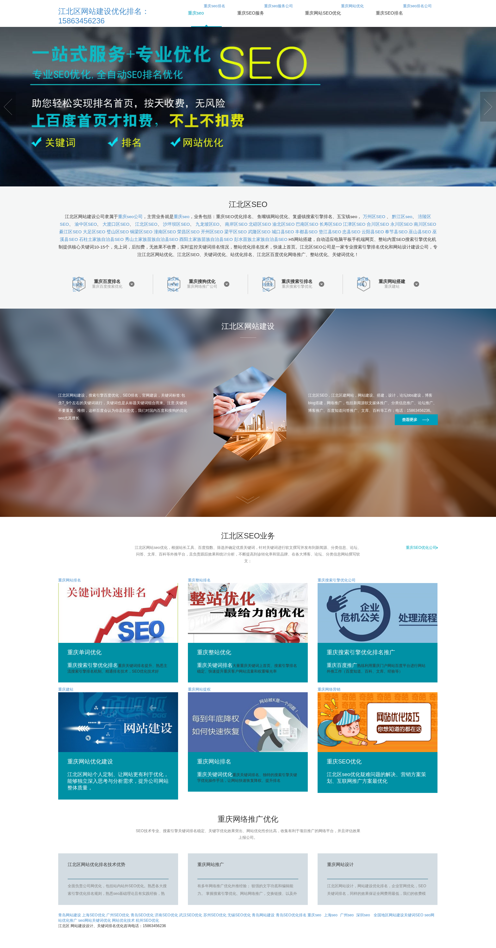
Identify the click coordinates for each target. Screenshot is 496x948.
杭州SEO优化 (147, 920)
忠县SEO (351, 231)
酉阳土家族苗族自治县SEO (206, 239)
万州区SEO (375, 216)
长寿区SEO (330, 224)
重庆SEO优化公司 (422, 547)
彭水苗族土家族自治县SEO (261, 239)
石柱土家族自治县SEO (101, 239)
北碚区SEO (260, 224)
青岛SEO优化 (142, 915)
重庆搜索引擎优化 (297, 287)
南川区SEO (425, 224)
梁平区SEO (235, 231)
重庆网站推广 (210, 864)
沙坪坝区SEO (176, 224)
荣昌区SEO (188, 231)
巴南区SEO (307, 224)
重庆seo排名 (206, 12)
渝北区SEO (283, 224)
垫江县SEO (330, 231)
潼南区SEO (165, 231)
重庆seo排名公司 (404, 12)
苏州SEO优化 (214, 915)
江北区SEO (146, 224)
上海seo (331, 915)
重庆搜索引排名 (297, 281)
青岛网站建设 (69, 915)
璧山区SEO (118, 231)
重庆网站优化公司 (78, 284)
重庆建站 (392, 287)
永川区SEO (401, 224)
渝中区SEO (86, 224)
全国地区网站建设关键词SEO (399, 915)
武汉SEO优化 (190, 915)
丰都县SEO (306, 231)
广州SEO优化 (117, 915)
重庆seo (181, 216)
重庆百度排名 (107, 281)
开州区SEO (212, 231)
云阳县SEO (373, 231)
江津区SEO (354, 224)
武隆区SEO (259, 231)
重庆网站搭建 (392, 281)
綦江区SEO (70, 231)
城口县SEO (283, 231)
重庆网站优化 (334, 12)
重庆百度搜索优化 (107, 287)
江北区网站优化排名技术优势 (96, 864)
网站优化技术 (123, 920)
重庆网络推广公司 (202, 287)
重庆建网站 (363, 282)
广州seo (347, 915)
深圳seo (363, 915)
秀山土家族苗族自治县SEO (151, 239)
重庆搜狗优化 (202, 281)
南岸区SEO (236, 224)
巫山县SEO (420, 231)
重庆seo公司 (130, 216)
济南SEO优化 (166, 915)
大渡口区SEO (115, 224)
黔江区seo (402, 216)
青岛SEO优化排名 (291, 915)
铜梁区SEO (141, 231)
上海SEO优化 (93, 915)
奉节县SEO (396, 231)
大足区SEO (94, 231)
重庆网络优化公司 (268, 284)
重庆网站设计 (340, 864)
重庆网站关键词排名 (173, 284)
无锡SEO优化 (239, 915)
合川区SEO (378, 224)
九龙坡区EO (207, 224)
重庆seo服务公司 (265, 12)
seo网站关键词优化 (94, 920)
